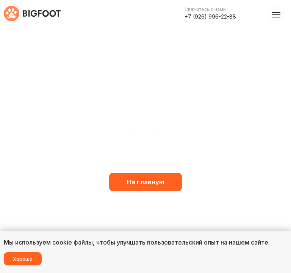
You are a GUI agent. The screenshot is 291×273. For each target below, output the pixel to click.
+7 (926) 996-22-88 (210, 16)
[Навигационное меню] (276, 14)
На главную (145, 182)
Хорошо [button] (23, 259)
